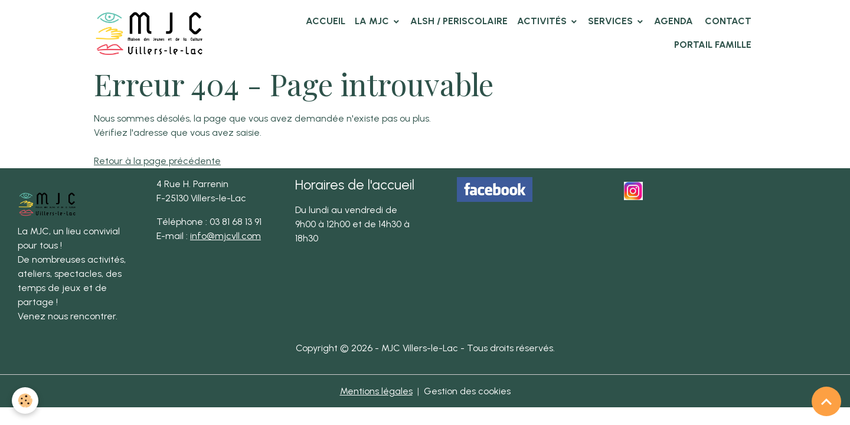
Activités (543, 21)
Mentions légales (376, 391)
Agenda (673, 21)
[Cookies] (25, 400)
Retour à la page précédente (157, 160)
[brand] (151, 33)
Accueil (325, 21)
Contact (726, 21)
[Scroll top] (826, 401)
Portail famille (712, 44)
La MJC (373, 21)
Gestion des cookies (467, 391)
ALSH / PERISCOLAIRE (459, 21)
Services (611, 21)
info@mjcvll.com (225, 235)
